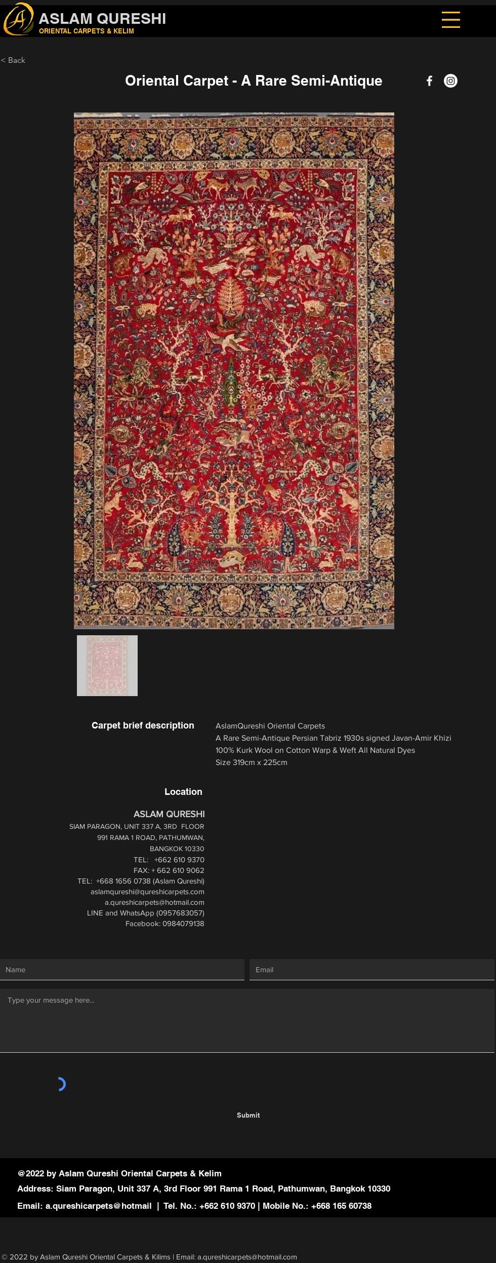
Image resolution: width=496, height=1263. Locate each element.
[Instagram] (451, 81)
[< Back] (52, 60)
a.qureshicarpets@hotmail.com (154, 902)
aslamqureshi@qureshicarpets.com (147, 891)
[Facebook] (429, 81)
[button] (451, 20)
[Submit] (248, 1114)
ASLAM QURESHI (102, 18)
